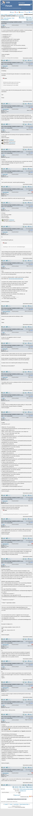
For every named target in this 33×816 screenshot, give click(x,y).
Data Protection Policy (24, 804)
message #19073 (9, 230)
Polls (13, 18)
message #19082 (9, 522)
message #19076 (9, 330)
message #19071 (9, 206)
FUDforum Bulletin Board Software (20, 807)
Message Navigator (5, 19)
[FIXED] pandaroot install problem (26, 789)
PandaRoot (11, 14)
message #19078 (9, 375)
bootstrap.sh (11, 139)
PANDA (5, 14)
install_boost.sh (12, 142)
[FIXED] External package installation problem (12, 21)
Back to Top (17, 795)
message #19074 (9, 264)
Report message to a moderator (27, 101)
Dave (4, 25)
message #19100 (9, 718)
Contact (6, 804)
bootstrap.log (11, 219)
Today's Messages (7, 18)
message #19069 (9, 172)
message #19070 (9, 190)
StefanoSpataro (6, 109)
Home (30, 12)
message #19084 (9, 562)
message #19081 (9, 499)
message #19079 (9, 396)
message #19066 (3, 23)
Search (12, 12)
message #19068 (9, 153)
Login (26, 12)
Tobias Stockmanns (6, 311)
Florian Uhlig (5, 65)
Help (16, 12)
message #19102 (9, 771)
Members (21, 12)
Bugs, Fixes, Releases (18, 14)
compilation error (22, 790)
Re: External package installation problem (11, 62)
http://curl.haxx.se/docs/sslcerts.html (16, 278)
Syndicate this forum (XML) (24, 796)
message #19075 (9, 309)
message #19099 (9, 703)
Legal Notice (16, 804)
